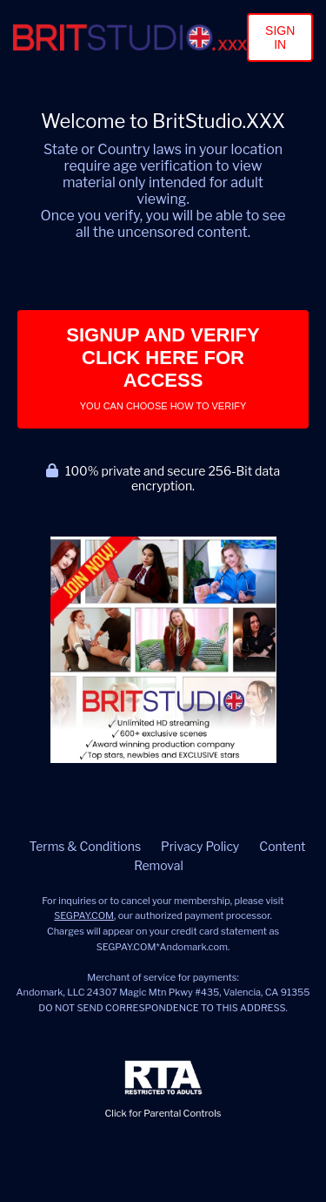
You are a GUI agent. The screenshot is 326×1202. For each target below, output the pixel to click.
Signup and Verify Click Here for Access (162, 367)
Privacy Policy (200, 846)
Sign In (280, 37)
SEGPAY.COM (84, 915)
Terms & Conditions (85, 846)
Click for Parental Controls (163, 1090)
